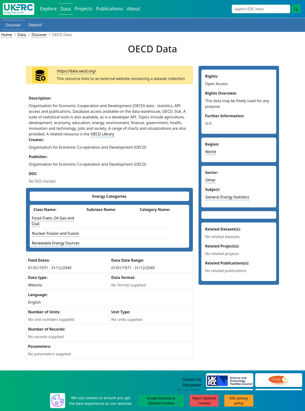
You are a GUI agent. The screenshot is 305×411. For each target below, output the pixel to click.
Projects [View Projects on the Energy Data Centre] (83, 8)
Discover (13, 25)
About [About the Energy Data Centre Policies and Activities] (133, 8)
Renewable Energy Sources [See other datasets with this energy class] (56, 243)
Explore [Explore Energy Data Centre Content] (48, 8)
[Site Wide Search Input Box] (261, 8)
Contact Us (191, 379)
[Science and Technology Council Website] (229, 379)
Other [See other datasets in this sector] (210, 180)
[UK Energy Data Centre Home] (18, 9)
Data (21, 34)
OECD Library (102, 134)
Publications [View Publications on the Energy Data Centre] (109, 8)
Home (6, 34)
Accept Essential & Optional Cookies (161, 400)
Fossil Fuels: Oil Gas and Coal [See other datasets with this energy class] (53, 220)
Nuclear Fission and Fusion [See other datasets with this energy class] (55, 233)
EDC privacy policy (239, 400)
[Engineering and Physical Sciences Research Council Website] (278, 379)
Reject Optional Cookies (204, 400)
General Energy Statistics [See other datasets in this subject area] (227, 197)
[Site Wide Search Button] (296, 8)
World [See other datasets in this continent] (210, 151)
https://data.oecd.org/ (76, 71)
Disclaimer (191, 385)
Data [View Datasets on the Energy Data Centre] (65, 9)
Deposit (35, 24)
